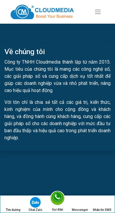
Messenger (80, 204)
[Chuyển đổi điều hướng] (98, 12)
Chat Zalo (35, 204)
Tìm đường (13, 204)
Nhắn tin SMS (102, 204)
